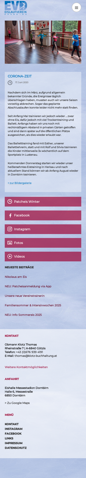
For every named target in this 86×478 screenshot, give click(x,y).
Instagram (13, 429)
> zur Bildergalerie (19, 183)
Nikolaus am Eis (16, 277)
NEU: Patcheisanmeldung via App (28, 286)
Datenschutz (15, 448)
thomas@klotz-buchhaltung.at (36, 355)
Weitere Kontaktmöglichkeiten (26, 367)
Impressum (13, 443)
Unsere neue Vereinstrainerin (24, 296)
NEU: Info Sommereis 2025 (23, 315)
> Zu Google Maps (17, 403)
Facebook (13, 433)
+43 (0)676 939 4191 (29, 352)
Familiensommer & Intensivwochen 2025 (33, 305)
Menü (76, 7)
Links (9, 438)
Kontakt (12, 424)
